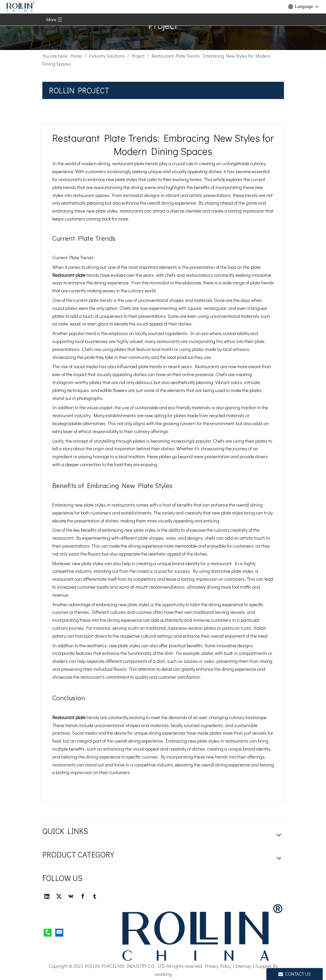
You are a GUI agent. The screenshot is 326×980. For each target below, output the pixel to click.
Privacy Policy (218, 966)
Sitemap (243, 966)
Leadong (163, 974)
